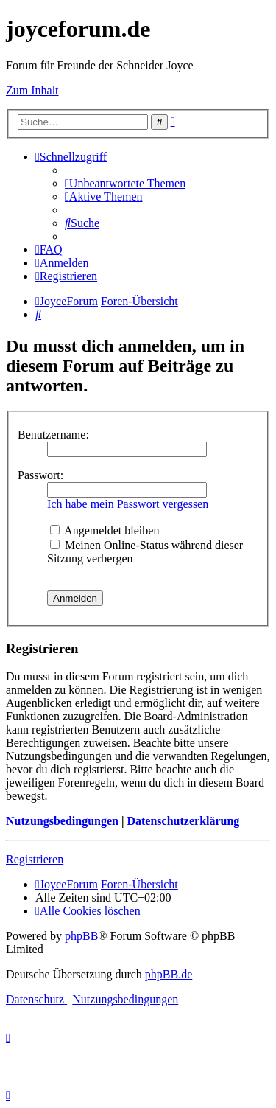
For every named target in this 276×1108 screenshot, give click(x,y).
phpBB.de (168, 974)
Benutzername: (53, 434)
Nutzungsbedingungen (62, 821)
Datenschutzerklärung (183, 821)
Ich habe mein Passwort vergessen (127, 504)
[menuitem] (125, 183)
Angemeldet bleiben (104, 530)
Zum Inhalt (32, 90)
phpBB (81, 936)
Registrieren (34, 859)
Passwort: (40, 475)
